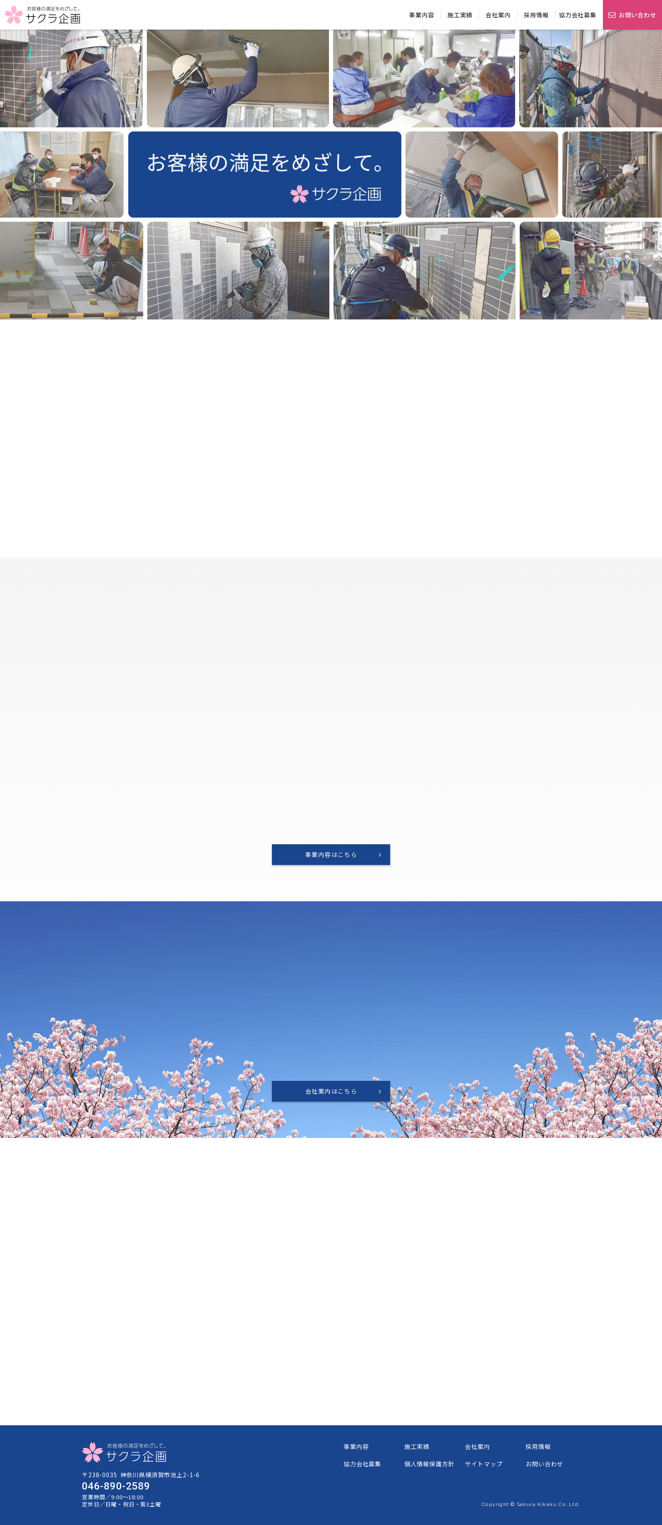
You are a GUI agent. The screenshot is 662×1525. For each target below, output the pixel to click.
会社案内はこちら (331, 1091)
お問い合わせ (638, 14)
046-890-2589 (116, 1486)
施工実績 (460, 15)
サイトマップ (483, 1464)
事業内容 (421, 15)
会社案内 (498, 15)
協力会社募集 (578, 15)
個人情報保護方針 (429, 1464)
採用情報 (536, 15)
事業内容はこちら (331, 854)
